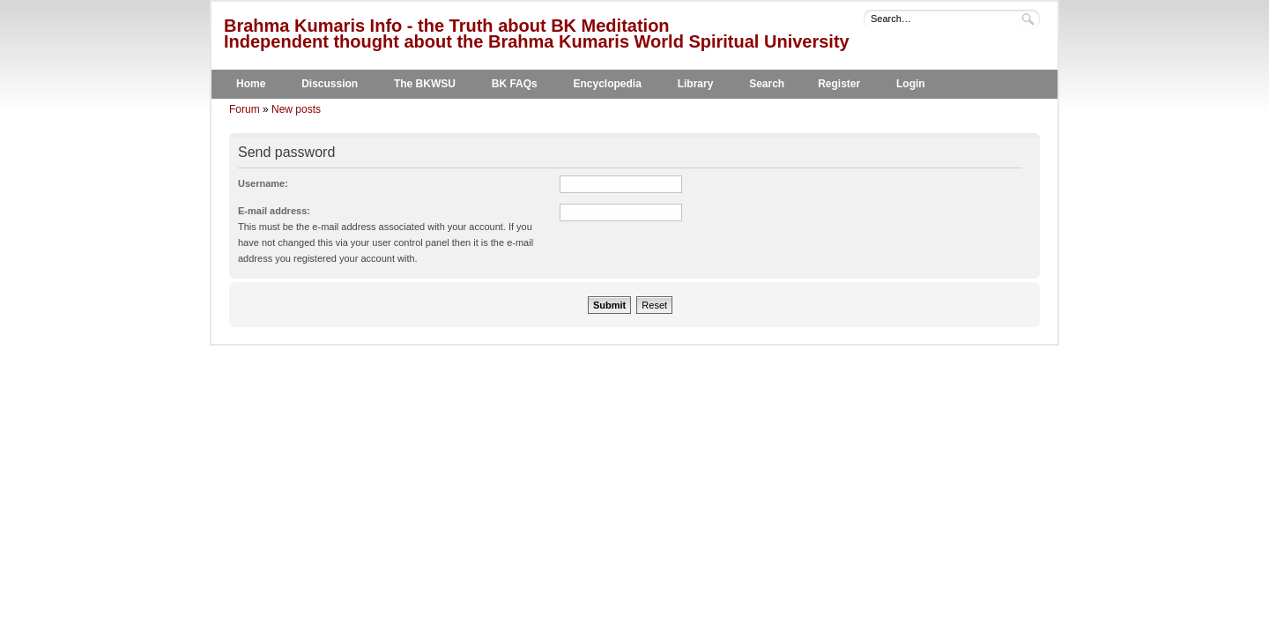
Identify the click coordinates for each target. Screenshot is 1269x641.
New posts (296, 109)
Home (250, 84)
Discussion (329, 84)
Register (839, 84)
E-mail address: (274, 210)
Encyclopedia (608, 84)
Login (910, 84)
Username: (263, 183)
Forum (244, 109)
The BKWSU (425, 84)
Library (696, 84)
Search (766, 84)
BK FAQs (515, 84)
